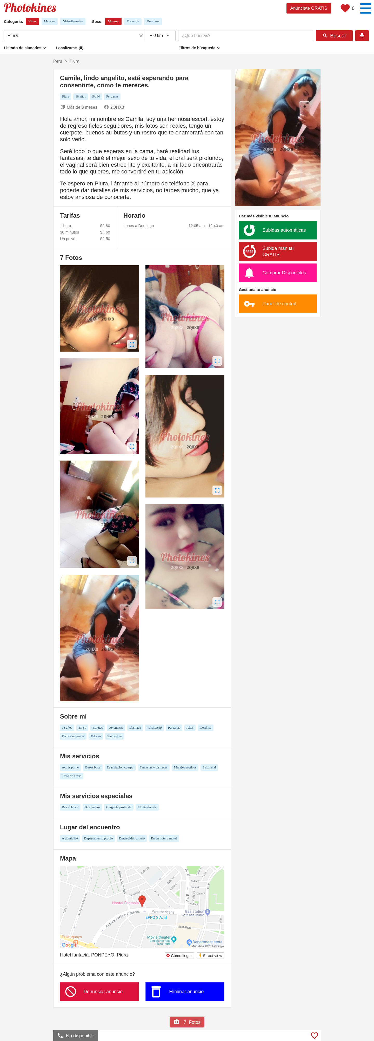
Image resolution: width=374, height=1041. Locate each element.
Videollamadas (73, 21)
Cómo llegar (179, 955)
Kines (32, 21)
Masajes (49, 21)
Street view (210, 955)
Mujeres (113, 21)
